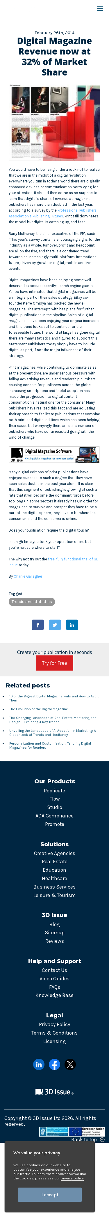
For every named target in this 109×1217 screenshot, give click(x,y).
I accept (49, 1194)
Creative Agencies (54, 853)
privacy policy (72, 1178)
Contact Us (54, 970)
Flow (54, 799)
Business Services (54, 887)
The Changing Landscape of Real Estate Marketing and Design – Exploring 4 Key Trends (53, 720)
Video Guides (54, 979)
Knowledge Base (54, 995)
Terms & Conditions (54, 1033)
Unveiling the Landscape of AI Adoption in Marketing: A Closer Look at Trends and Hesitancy (52, 733)
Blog (54, 924)
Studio (54, 807)
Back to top (88, 1139)
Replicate (54, 791)
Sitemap (55, 932)
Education (54, 870)
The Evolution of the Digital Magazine (38, 709)
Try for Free (54, 663)
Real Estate (54, 861)
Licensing (54, 1041)
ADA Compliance (54, 816)
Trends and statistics (32, 601)
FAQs (54, 987)
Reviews (54, 941)
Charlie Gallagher (28, 576)
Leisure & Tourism (54, 895)
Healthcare (54, 878)
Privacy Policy (54, 1024)
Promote (54, 824)
